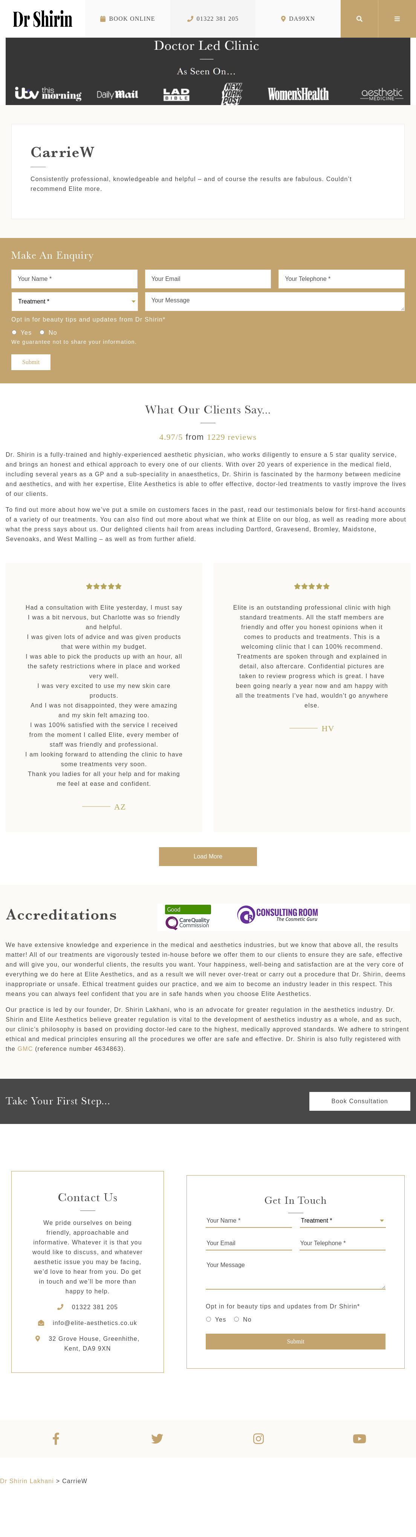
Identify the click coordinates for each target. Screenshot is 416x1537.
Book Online (127, 18)
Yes (26, 332)
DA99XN (298, 18)
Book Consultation (360, 1101)
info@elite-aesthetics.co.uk (95, 1323)
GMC (25, 1049)
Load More (208, 856)
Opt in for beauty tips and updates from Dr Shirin (88, 319)
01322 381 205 (213, 18)
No (53, 332)
